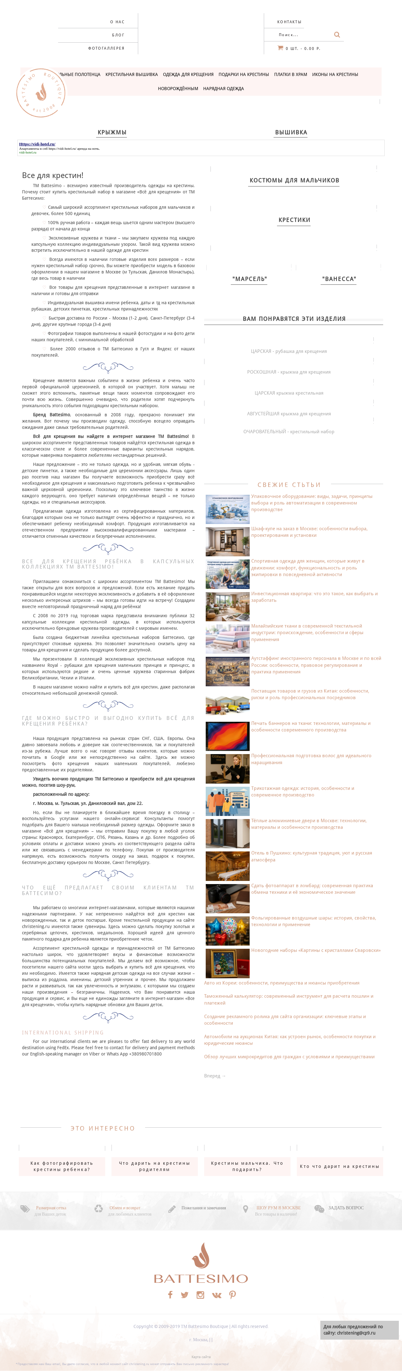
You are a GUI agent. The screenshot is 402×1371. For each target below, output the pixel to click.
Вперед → (215, 1076)
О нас (117, 22)
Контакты (289, 22)
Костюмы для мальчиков (295, 180)
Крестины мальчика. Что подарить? (247, 1166)
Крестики (295, 220)
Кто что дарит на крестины (340, 1166)
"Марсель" (249, 279)
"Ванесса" (339, 279)
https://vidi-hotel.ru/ (62, 148)
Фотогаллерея (106, 48)
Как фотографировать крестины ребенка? (62, 1166)
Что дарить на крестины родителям (155, 1166)
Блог (118, 35)
